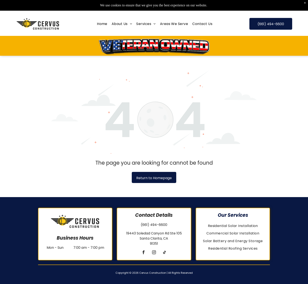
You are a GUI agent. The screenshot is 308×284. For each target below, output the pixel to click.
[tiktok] (164, 253)
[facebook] (143, 253)
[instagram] (154, 253)
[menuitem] (102, 19)
